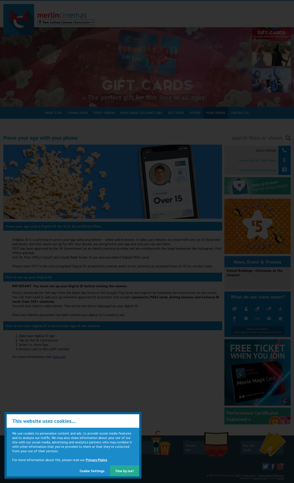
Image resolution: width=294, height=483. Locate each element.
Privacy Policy (96, 460)
